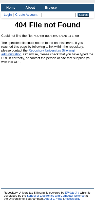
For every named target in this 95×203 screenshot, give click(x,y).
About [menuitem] (30, 7)
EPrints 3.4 (72, 192)
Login (8, 14)
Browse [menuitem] (51, 7)
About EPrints (53, 198)
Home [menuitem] (10, 7)
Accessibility (72, 198)
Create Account (26, 14)
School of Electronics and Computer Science (56, 195)
